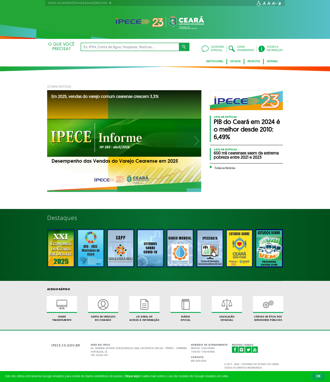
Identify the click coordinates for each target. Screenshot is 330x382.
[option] (124, 141)
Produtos (254, 61)
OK (318, 376)
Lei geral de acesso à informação (144, 308)
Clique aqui (131, 376)
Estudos (235, 61)
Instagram (241, 349)
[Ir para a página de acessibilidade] (259, 3)
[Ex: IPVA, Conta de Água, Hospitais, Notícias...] (130, 47)
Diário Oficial (185, 308)
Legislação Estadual (227, 308)
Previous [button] (52, 141)
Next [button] (196, 141)
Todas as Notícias (224, 168)
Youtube (255, 349)
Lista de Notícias (225, 117)
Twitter (248, 349)
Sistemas (272, 61)
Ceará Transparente (62, 308)
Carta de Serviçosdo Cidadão (103, 308)
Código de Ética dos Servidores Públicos (268, 308)
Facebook (235, 349)
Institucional (214, 61)
